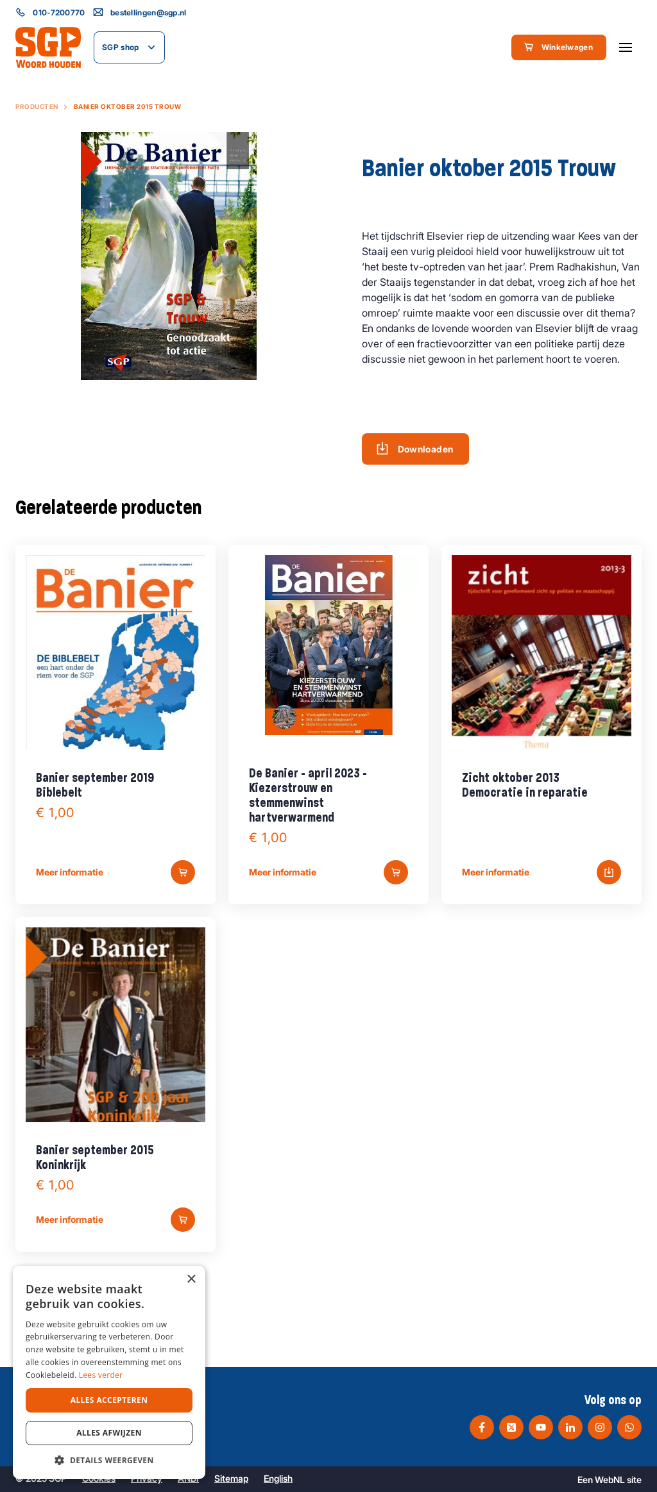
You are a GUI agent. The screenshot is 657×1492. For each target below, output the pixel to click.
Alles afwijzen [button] (109, 1432)
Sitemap (231, 1478)
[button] (109, 1460)
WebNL (610, 1479)
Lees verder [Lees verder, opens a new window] (101, 1375)
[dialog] (109, 1372)
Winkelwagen (558, 47)
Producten (36, 106)
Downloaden (415, 448)
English (278, 1478)
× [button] (191, 1279)
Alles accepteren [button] (109, 1400)
